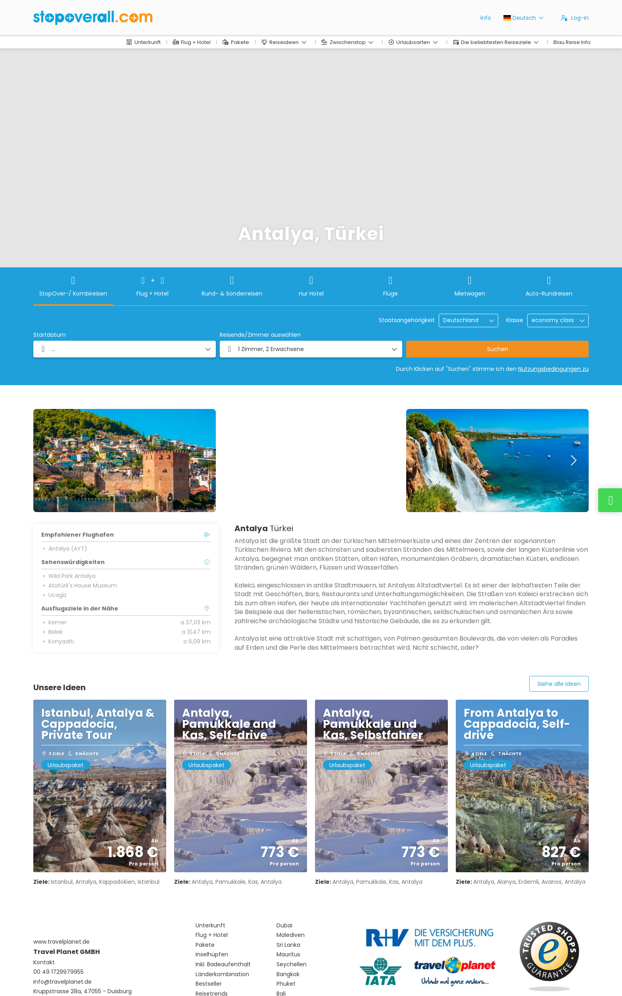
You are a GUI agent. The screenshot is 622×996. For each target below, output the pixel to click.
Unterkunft (210, 925)
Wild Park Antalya (68, 576)
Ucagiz (54, 595)
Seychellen (291, 964)
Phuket (286, 984)
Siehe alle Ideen (559, 684)
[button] (49, 460)
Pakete (205, 945)
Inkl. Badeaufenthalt (223, 964)
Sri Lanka (288, 945)
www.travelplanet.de (61, 942)
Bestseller (209, 984)
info (485, 18)
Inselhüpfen (212, 954)
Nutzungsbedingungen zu (553, 369)
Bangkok (287, 974)
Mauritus (288, 954)
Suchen (497, 349)
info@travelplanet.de (62, 982)
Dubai (284, 925)
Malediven (290, 935)
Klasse (514, 320)
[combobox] (463, 320)
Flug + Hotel (212, 935)
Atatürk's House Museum (79, 585)
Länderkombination (222, 974)
